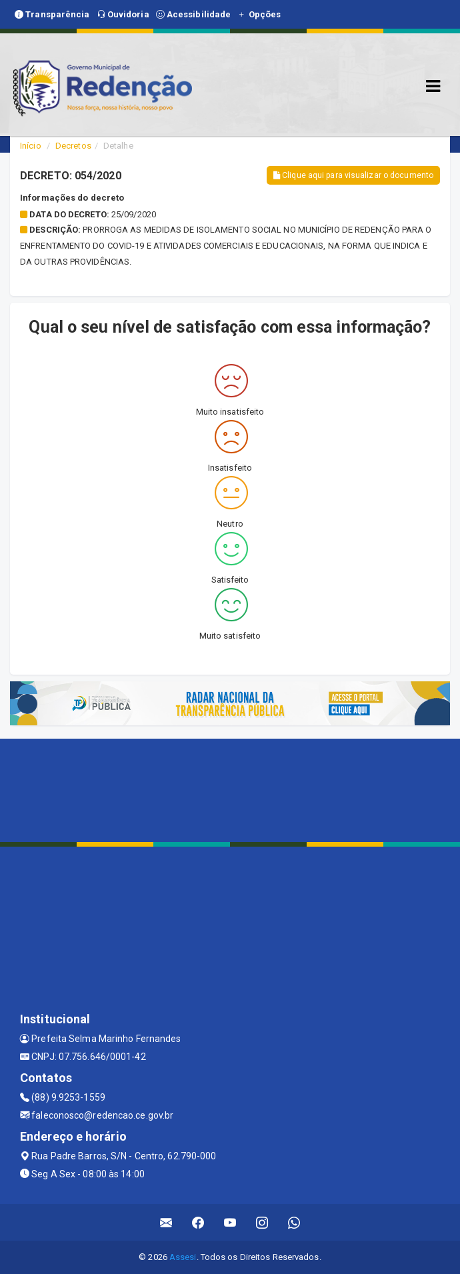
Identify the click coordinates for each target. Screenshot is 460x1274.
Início (30, 146)
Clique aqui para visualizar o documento (353, 175)
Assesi (183, 1257)
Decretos (73, 146)
